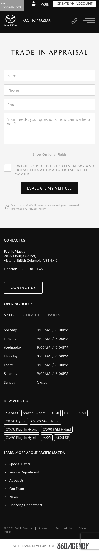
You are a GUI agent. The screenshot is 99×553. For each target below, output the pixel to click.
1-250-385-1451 (31, 269)
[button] (50, 188)
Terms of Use (64, 528)
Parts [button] (54, 315)
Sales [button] (10, 315)
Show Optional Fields (49, 154)
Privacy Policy (37, 208)
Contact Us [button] (23, 288)
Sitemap (44, 528)
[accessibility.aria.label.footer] (73, 546)
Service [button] (31, 315)
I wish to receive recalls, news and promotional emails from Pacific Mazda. (55, 170)
